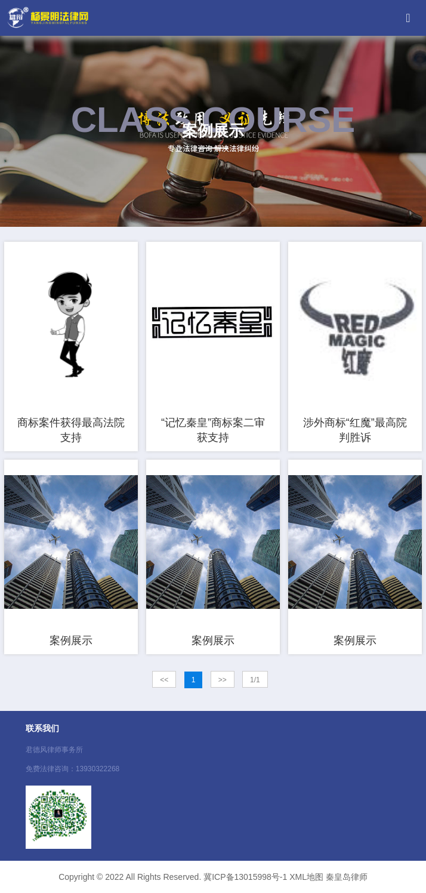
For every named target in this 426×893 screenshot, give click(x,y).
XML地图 (306, 877)
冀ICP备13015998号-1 (245, 877)
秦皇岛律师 (347, 877)
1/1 (255, 680)
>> (222, 680)
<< (164, 680)
